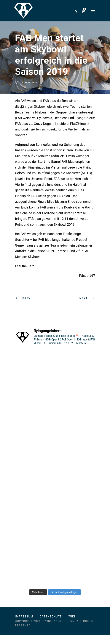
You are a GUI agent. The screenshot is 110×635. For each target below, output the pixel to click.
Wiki (71, 616)
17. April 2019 (28, 82)
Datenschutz (51, 616)
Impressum (24, 616)
